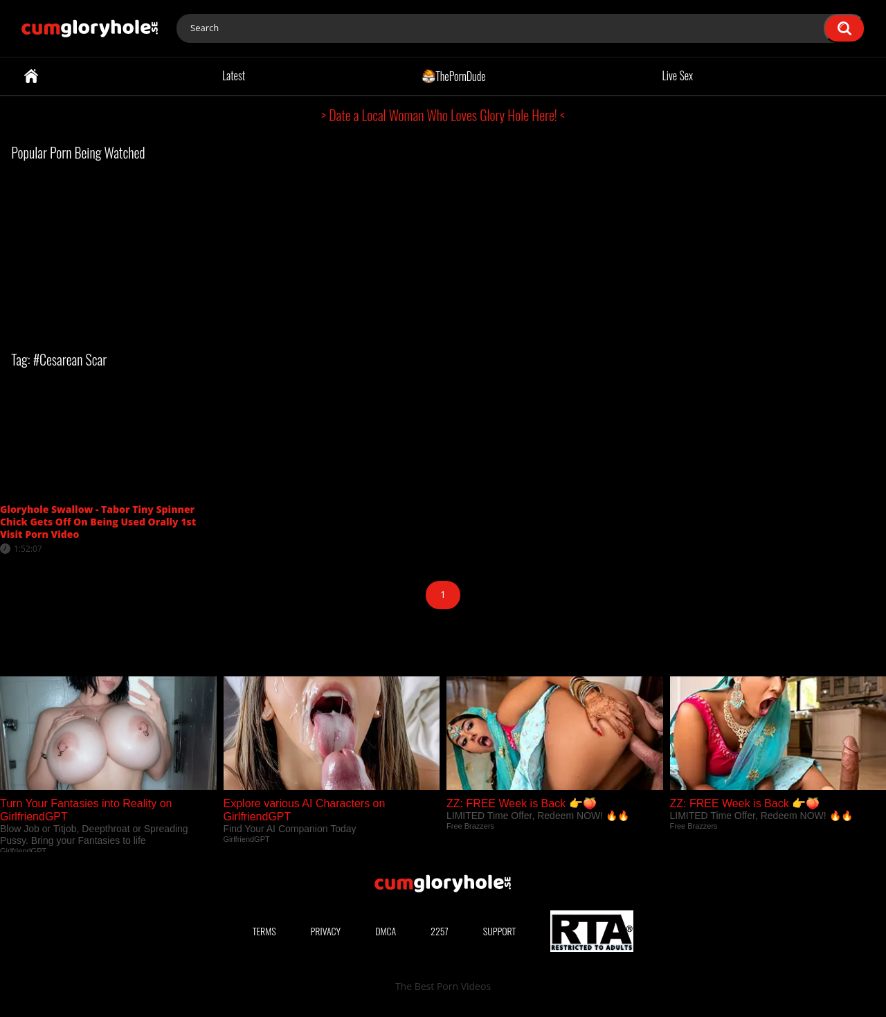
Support (499, 931)
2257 (440, 931)
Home (31, 76)
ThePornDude (454, 75)
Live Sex (678, 75)
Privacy (326, 931)
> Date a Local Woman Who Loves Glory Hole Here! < (443, 115)
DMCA (385, 931)
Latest (233, 75)
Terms (264, 931)
